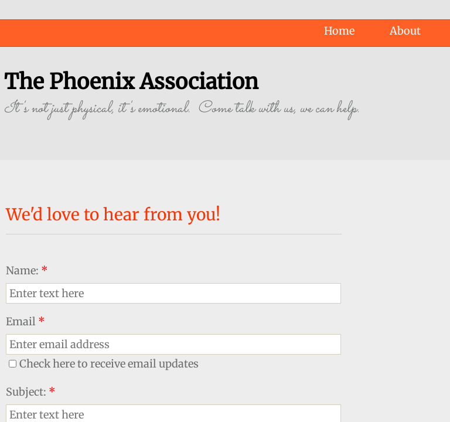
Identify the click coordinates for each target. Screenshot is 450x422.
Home (339, 31)
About (405, 31)
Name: (27, 270)
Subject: (31, 392)
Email (25, 321)
